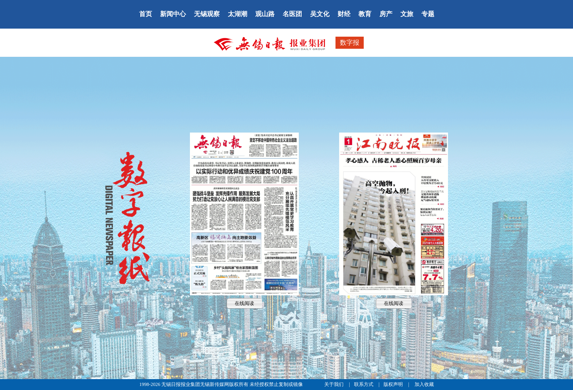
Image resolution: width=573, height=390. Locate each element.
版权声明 (393, 384)
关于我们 (334, 384)
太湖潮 (237, 13)
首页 (145, 13)
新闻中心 (173, 13)
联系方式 (364, 384)
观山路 (265, 13)
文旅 (406, 13)
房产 (385, 13)
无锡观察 (207, 13)
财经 (344, 13)
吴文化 (319, 13)
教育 (364, 13)
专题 (427, 13)
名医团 (292, 13)
